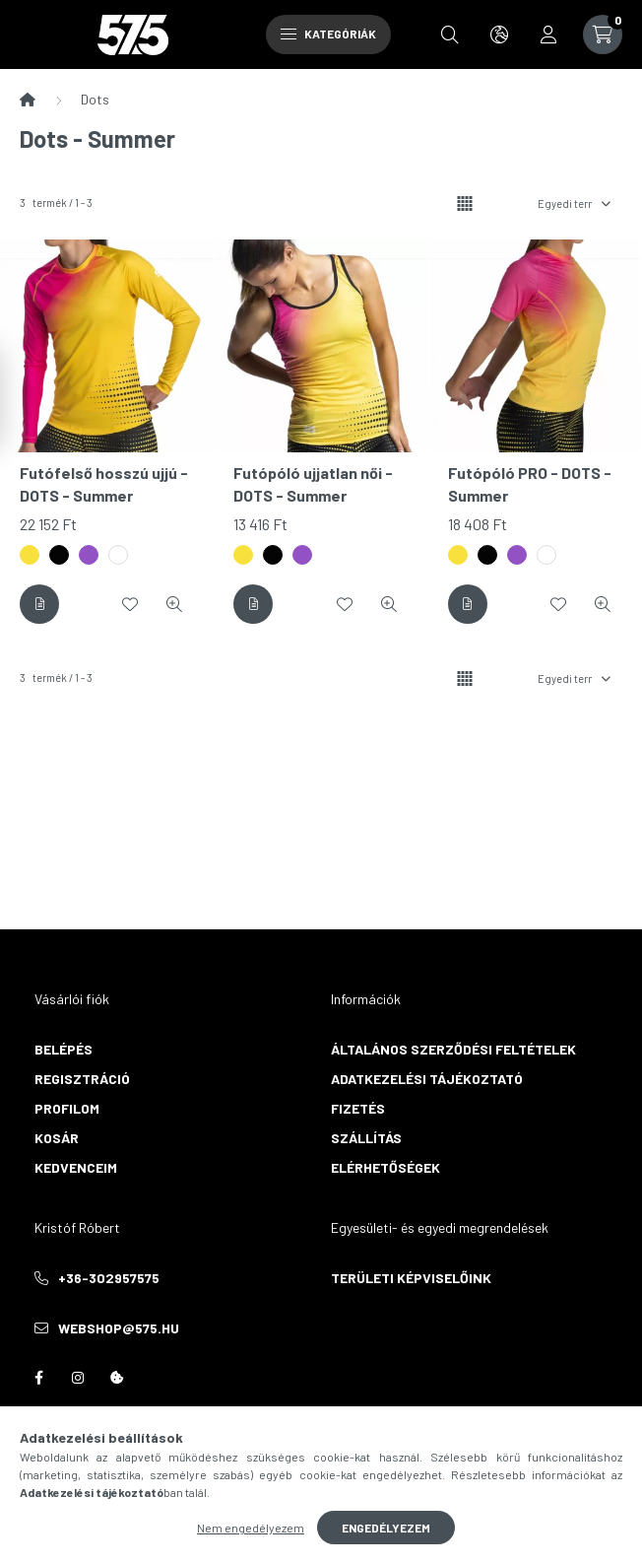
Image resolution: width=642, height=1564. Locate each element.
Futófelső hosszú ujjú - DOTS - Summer (104, 483)
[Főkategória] (27, 99)
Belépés (63, 1049)
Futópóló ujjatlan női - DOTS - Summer (313, 483)
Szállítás (366, 1137)
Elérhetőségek (385, 1167)
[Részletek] (39, 604)
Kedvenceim (75, 1167)
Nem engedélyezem (250, 1527)
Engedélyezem (386, 1527)
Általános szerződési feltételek (453, 1049)
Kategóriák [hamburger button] (328, 33)
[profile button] (548, 34)
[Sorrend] (572, 203)
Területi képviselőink (411, 1277)
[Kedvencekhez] (130, 604)
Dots (95, 99)
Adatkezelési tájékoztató (427, 1078)
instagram (77, 1377)
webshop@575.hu (118, 1328)
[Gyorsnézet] (174, 604)
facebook (38, 1377)
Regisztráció (82, 1078)
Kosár (56, 1137)
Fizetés (358, 1108)
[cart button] (602, 34)
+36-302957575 (109, 1277)
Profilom (66, 1108)
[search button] (450, 34)
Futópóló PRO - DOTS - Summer (529, 483)
